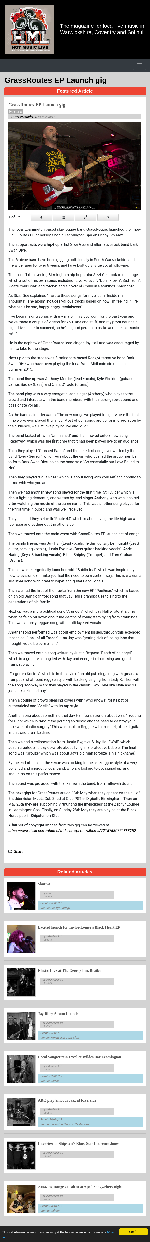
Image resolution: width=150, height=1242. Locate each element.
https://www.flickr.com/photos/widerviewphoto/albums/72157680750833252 (72, 831)
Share (18, 851)
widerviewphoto (25, 116)
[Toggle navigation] (139, 65)
